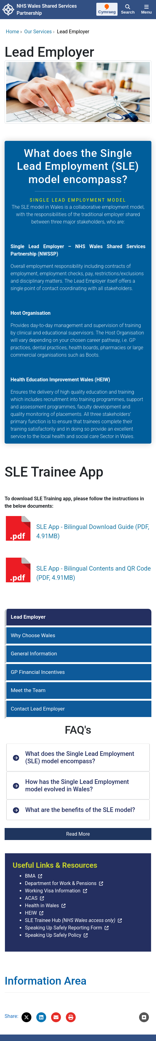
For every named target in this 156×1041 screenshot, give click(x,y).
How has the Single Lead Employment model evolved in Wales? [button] (77, 785)
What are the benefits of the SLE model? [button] (80, 810)
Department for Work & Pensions (61, 883)
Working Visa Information (52, 891)
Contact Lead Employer (38, 709)
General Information (34, 653)
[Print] (70, 1017)
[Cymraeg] (107, 10)
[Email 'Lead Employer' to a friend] (56, 1017)
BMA (30, 876)
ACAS (31, 898)
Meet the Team (28, 690)
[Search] (128, 9)
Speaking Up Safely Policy (53, 935)
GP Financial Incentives (38, 672)
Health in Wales (42, 905)
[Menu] (146, 9)
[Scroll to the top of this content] (144, 1017)
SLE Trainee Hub (70, 920)
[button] (26, 1017)
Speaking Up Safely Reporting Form (63, 928)
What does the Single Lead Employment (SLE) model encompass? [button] (79, 757)
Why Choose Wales (33, 635)
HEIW (31, 913)
